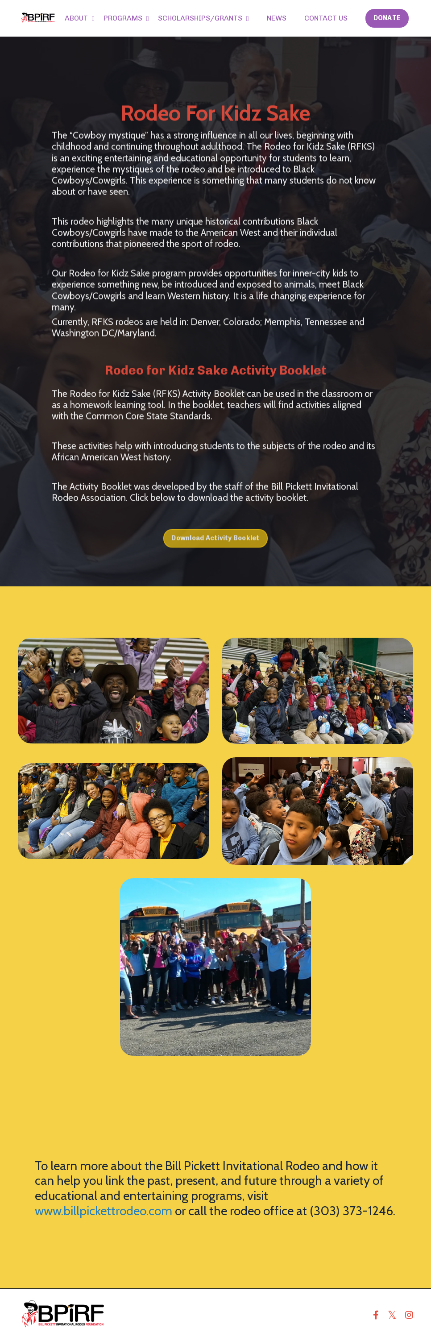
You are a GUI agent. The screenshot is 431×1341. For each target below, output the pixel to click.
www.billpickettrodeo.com (103, 1210)
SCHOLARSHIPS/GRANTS (203, 18)
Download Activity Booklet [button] (215, 556)
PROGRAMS (126, 18)
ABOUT (80, 18)
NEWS (276, 18)
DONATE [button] (387, 18)
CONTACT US (326, 18)
